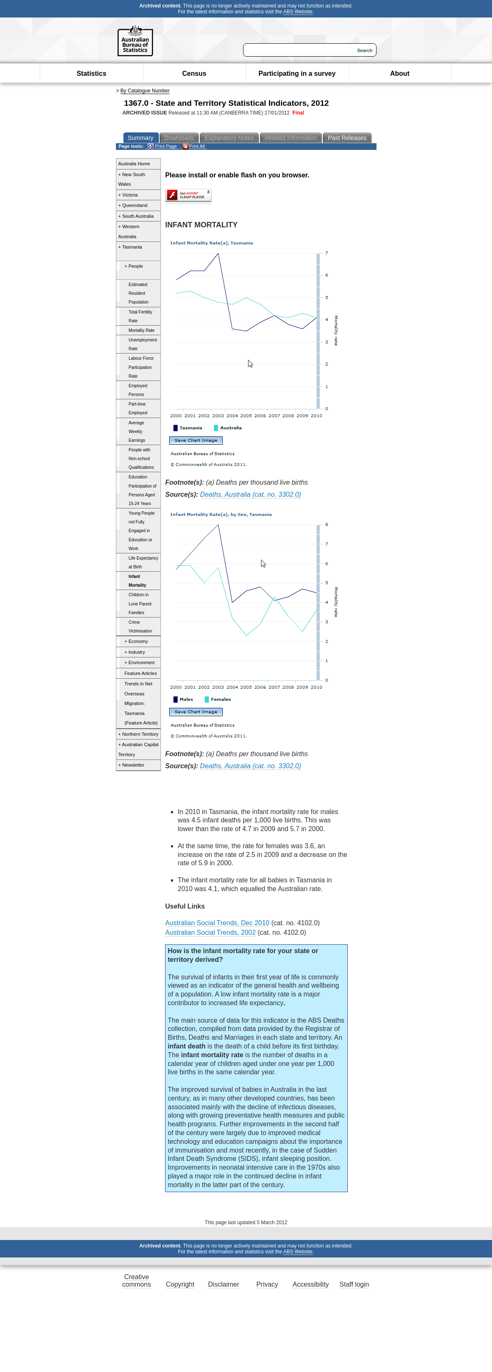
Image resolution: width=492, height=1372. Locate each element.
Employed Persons (138, 390)
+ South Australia (136, 216)
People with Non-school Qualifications (141, 459)
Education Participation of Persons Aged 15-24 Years (143, 490)
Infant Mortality (137, 581)
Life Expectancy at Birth (143, 562)
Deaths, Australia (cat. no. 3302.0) (250, 494)
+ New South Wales (131, 179)
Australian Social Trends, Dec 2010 (217, 922)
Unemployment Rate (143, 344)
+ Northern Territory (138, 734)
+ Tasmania (130, 246)
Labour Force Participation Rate (141, 367)
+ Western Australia (129, 231)
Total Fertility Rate (141, 316)
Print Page (162, 146)
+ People (134, 266)
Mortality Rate (142, 330)
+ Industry (135, 652)
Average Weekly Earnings (137, 432)
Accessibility (311, 1284)
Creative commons (136, 1280)
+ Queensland (133, 205)
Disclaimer (223, 1284)
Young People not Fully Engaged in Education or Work (142, 531)
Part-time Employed (138, 408)
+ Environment (140, 662)
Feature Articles (141, 673)
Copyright (180, 1284)
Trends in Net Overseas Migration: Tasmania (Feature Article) (141, 703)
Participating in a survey (297, 73)
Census (194, 73)
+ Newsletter (131, 764)
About (399, 73)
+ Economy (136, 641)
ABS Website (297, 12)
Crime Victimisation (140, 626)
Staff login (354, 1284)
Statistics (91, 73)
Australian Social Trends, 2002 (210, 932)
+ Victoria (128, 194)
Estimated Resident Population (139, 293)
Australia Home (134, 163)
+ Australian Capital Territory (138, 749)
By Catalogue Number (145, 91)
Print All (193, 146)
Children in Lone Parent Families (140, 604)
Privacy (267, 1284)
